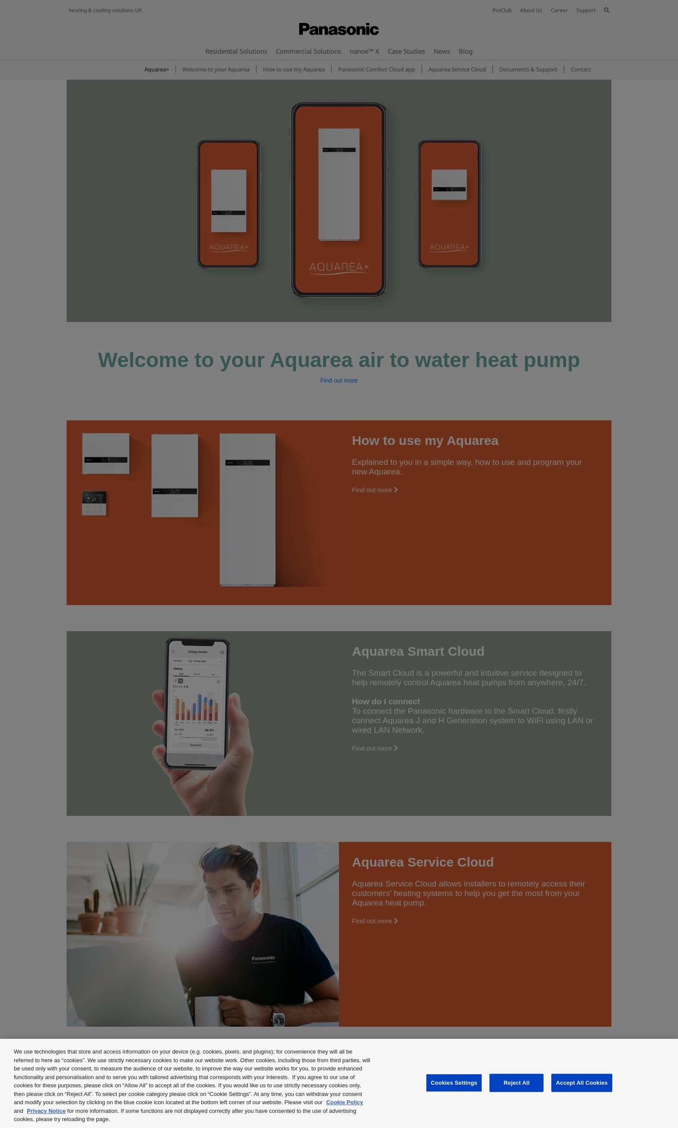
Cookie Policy (344, 1102)
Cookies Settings (454, 1083)
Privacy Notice (46, 1111)
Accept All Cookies (582, 1083)
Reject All (517, 1083)
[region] (339, 1083)
